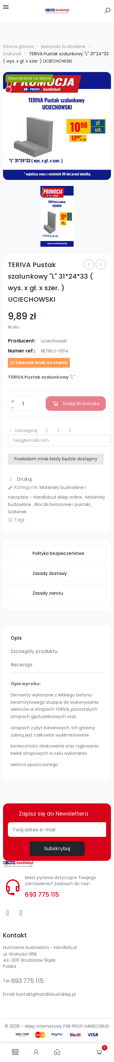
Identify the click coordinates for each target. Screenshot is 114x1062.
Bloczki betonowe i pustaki (63, 504)
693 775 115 (42, 894)
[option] (57, 126)
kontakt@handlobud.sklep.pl (46, 994)
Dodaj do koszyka (75, 403)
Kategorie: (23, 487)
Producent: (21, 340)
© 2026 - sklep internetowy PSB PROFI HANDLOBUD (57, 1026)
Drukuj (20, 479)
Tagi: (16, 519)
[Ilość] (23, 403)
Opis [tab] (16, 637)
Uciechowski (54, 341)
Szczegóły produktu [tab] (34, 651)
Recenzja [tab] (21, 664)
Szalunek (17, 512)
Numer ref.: (21, 350)
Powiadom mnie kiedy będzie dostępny (55, 459)
